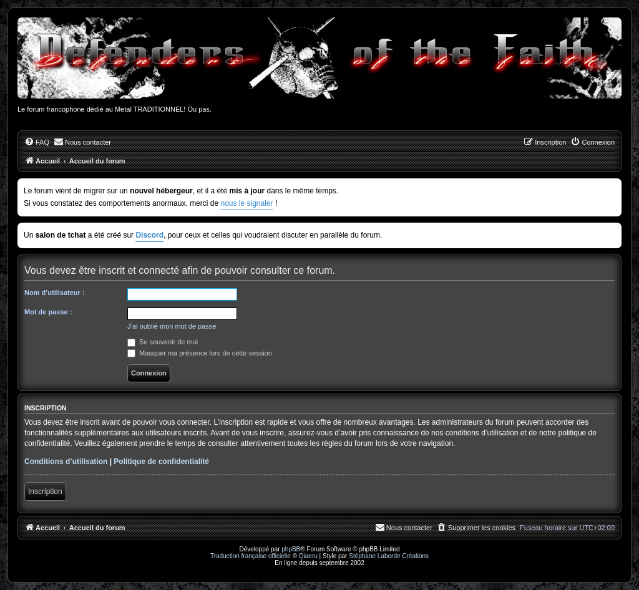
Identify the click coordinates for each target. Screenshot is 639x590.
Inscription (45, 491)
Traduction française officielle (250, 556)
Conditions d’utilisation (65, 461)
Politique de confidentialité (161, 461)
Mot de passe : (48, 312)
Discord (149, 235)
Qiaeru (308, 556)
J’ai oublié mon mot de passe (171, 326)
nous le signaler (246, 203)
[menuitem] (36, 142)
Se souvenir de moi (162, 342)
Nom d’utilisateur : (54, 292)
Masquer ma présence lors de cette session (199, 353)
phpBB (290, 549)
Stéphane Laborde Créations (389, 556)
